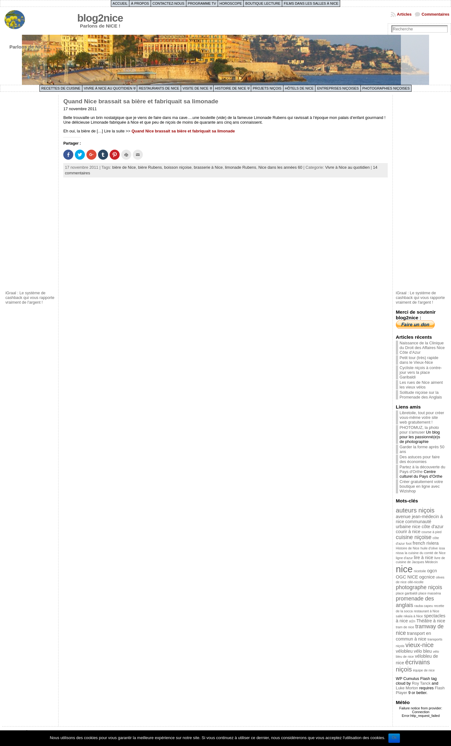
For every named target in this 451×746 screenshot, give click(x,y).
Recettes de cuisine (60, 88)
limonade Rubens (240, 167)
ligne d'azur (404, 558)
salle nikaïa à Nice (409, 616)
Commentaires (435, 14)
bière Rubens (150, 167)
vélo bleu (423, 651)
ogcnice (427, 576)
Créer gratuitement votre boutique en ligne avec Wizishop (421, 486)
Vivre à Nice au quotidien (108, 88)
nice (404, 569)
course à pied (432, 532)
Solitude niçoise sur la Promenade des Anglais (421, 394)
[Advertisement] (30, 192)
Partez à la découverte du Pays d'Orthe (422, 469)
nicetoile (420, 571)
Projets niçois (267, 88)
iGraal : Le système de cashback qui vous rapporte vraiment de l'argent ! (29, 298)
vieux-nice (420, 644)
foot (409, 543)
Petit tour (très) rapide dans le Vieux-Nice (419, 360)
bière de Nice (124, 167)
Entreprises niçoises (338, 88)
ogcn (432, 570)
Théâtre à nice (430, 620)
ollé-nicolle (415, 582)
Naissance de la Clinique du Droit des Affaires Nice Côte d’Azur (422, 348)
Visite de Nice (196, 88)
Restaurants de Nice (159, 88)
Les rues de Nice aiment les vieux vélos (421, 384)
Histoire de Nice (230, 88)
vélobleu (404, 651)
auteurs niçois (415, 510)
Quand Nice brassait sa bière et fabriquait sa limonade (140, 101)
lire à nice (423, 557)
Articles (404, 14)
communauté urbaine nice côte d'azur (419, 524)
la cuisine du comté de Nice (425, 553)
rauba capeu (423, 606)
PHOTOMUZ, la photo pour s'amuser (419, 430)
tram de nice (405, 627)
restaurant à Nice (426, 611)
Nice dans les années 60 (280, 167)
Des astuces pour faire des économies (420, 459)
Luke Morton (407, 688)
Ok (394, 737)
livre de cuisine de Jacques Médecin (420, 560)
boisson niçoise (178, 167)
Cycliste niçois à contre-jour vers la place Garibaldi (421, 372)
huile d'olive (429, 548)
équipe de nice (424, 670)
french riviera (425, 543)
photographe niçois (419, 587)
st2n (412, 621)
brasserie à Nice (208, 167)
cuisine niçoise (414, 537)
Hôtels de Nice (299, 88)
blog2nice (100, 18)
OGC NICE (407, 576)
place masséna (429, 593)
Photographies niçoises (386, 88)
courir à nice (408, 531)
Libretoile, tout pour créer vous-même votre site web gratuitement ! (422, 417)
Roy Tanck (421, 683)
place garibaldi (406, 593)
